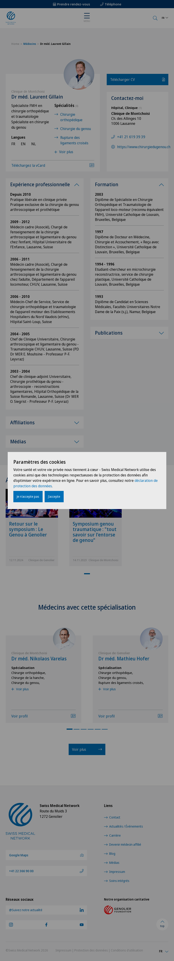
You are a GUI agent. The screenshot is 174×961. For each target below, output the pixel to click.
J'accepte (54, 496)
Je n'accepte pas (28, 496)
